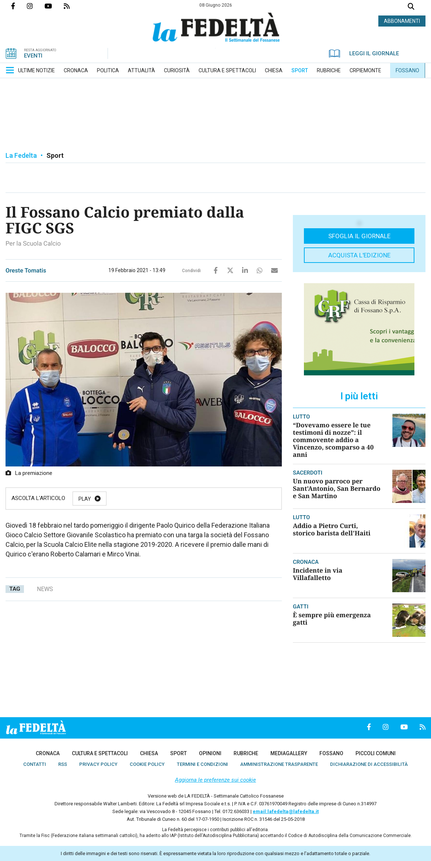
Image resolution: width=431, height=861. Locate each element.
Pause (124, 499)
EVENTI (33, 55)
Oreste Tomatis (26, 270)
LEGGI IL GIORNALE (364, 53)
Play (84, 499)
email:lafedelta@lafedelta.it (286, 811)
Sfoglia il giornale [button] (359, 236)
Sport (55, 155)
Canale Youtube (54, 6)
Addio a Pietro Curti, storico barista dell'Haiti (332, 529)
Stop (209, 499)
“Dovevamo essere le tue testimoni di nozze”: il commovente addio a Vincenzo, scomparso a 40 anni (333, 440)
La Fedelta (21, 155)
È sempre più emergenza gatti (332, 618)
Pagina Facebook (19, 6)
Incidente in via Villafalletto (317, 574)
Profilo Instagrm (36, 6)
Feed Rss (72, 6)
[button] (10, 70)
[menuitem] (36, 70)
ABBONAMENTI (402, 21)
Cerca (411, 7)
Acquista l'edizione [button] (359, 255)
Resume (167, 499)
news (45, 589)
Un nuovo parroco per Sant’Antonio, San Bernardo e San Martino (337, 488)
